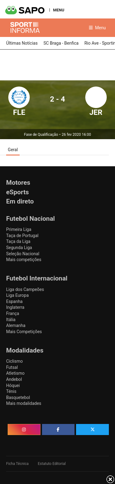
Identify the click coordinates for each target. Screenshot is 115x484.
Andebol (14, 379)
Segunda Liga (19, 247)
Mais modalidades (23, 403)
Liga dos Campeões (25, 289)
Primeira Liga (18, 229)
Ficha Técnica (17, 464)
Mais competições (23, 259)
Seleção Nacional (22, 253)
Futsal (12, 367)
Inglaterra (15, 307)
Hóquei (13, 385)
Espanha (14, 301)
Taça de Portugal (22, 235)
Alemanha (15, 325)
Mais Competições (24, 331)
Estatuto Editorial (52, 464)
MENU (58, 10)
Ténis (11, 391)
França (12, 313)
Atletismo (15, 373)
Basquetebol (18, 397)
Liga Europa (17, 295)
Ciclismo (14, 361)
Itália (10, 319)
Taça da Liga (18, 241)
